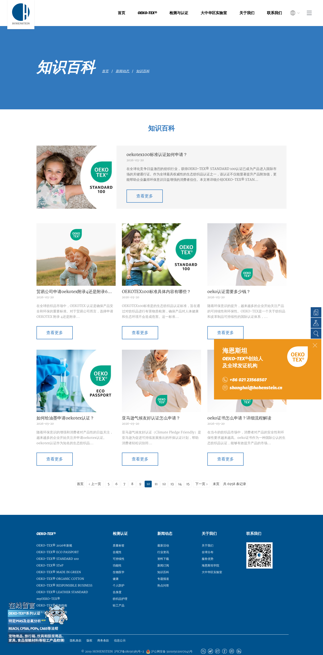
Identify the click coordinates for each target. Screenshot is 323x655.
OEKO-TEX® (147, 13)
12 (164, 474)
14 (180, 474)
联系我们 (274, 13)
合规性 (117, 542)
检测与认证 (178, 13)
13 (172, 474)
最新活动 (163, 535)
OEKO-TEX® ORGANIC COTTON (60, 569)
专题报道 (163, 569)
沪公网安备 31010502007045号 (169, 642)
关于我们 (246, 13)
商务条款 (103, 630)
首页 (121, 13)
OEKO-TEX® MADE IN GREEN (58, 562)
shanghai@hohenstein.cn (256, 388)
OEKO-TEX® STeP (49, 555)
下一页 (200, 474)
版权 (89, 630)
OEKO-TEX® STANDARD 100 (57, 549)
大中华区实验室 (214, 13)
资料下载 (163, 549)
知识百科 (142, 71)
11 (156, 474)
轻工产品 (118, 595)
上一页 (96, 474)
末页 (216, 474)
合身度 (117, 582)
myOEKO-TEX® (48, 589)
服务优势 (207, 549)
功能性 (117, 555)
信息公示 (120, 630)
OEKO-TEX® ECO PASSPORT (57, 542)
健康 (116, 569)
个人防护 (118, 575)
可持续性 (118, 549)
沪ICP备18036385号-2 (129, 641)
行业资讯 (163, 542)
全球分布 (207, 542)
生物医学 (118, 562)
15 (187, 474)
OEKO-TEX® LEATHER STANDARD (62, 582)
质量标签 (118, 535)
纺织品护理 (120, 589)
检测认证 (120, 523)
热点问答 (163, 575)
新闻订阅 (163, 555)
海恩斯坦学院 (210, 555)
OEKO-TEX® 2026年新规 (54, 535)
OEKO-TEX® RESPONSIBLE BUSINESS (64, 575)
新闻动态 (123, 71)
